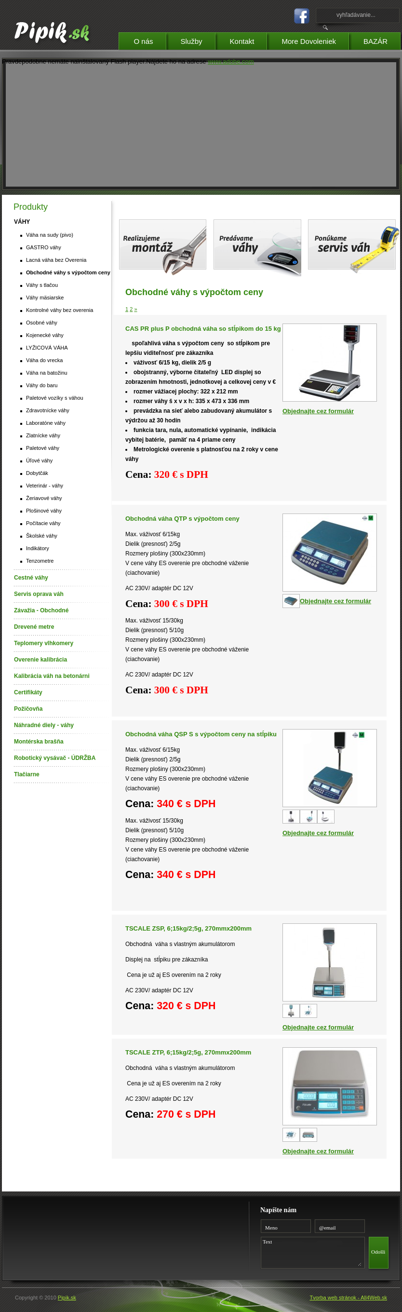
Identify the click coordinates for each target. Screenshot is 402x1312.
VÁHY (22, 221)
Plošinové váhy (44, 511)
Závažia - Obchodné (41, 610)
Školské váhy (41, 536)
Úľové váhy (39, 460)
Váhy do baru (41, 385)
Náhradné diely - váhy (44, 725)
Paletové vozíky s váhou (54, 398)
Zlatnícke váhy (43, 435)
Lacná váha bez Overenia (56, 260)
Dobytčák (37, 473)
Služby (198, 39)
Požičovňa (28, 708)
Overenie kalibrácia (40, 659)
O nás (149, 39)
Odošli (378, 1252)
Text (311, 1251)
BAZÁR (381, 39)
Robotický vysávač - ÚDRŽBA (54, 758)
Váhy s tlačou (42, 285)
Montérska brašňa (39, 741)
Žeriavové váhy (44, 498)
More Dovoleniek (314, 39)
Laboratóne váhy (46, 423)
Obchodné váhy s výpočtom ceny (68, 272)
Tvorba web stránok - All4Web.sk (348, 1297)
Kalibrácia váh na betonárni (52, 676)
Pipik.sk (67, 1297)
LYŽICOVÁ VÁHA (47, 348)
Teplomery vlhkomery (43, 643)
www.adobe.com (231, 61)
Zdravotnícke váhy (47, 410)
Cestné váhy (31, 577)
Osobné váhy (41, 322)
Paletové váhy (42, 448)
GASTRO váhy (43, 247)
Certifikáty (28, 692)
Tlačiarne (27, 774)
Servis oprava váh (39, 594)
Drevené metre (34, 626)
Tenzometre (40, 561)
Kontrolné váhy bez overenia (59, 310)
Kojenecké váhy (45, 335)
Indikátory (37, 548)
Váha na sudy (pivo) (49, 235)
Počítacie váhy (43, 523)
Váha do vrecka (44, 360)
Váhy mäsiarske (45, 297)
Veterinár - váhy (44, 485)
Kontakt (248, 39)
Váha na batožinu (46, 373)
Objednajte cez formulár (318, 411)
